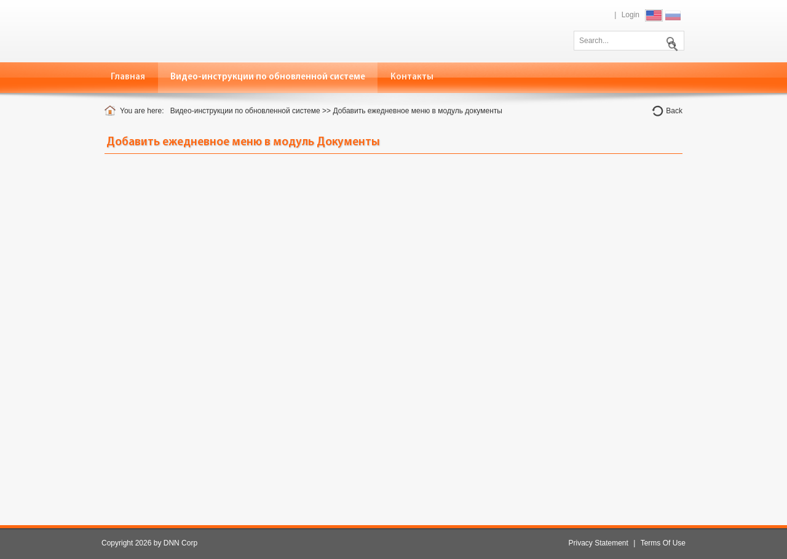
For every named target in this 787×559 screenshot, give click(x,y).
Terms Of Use (663, 543)
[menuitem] (268, 77)
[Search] (629, 40)
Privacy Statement (598, 543)
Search (670, 39)
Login (630, 14)
